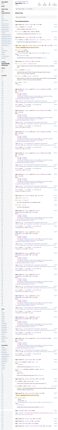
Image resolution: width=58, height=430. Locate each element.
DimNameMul (18, 297)
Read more (34, 29)
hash (18, 362)
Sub (34, 324)
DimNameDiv (18, 233)
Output (28, 98)
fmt (18, 39)
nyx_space (17, 1)
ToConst (32, 98)
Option (30, 63)
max (18, 147)
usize (26, 24)
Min (34, 160)
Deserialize (36, 45)
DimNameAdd (18, 212)
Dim (30, 61)
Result (42, 39)
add (18, 104)
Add (34, 96)
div (18, 126)
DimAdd (42, 89)
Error (48, 39)
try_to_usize (21, 63)
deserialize (20, 50)
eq (18, 381)
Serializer (30, 402)
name (18, 200)
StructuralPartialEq (35, 426)
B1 (51, 413)
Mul (34, 181)
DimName (31, 195)
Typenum (31, 96)
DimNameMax (18, 255)
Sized (21, 373)
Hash (30, 359)
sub (18, 332)
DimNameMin (18, 276)
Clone (31, 24)
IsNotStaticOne (23, 423)
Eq (30, 421)
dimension (25, 1)
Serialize (32, 393)
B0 (22, 414)
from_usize (20, 76)
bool (25, 82)
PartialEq (32, 379)
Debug (31, 37)
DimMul (42, 174)
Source (16, 5)
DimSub (42, 338)
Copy (30, 418)
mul (18, 189)
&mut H (41, 369)
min (18, 168)
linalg (21, 1)
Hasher (21, 364)
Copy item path (27, 3)
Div (34, 117)
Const (27, 8)
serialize (20, 397)
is (18, 82)
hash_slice (20, 369)
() (45, 39)
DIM (20, 198)
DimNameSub (18, 318)
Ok (35, 402)
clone (18, 26)
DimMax (42, 131)
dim (18, 204)
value (18, 69)
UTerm (47, 413)
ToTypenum (24, 93)
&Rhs (29, 386)
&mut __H (34, 362)
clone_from (20, 31)
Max (34, 138)
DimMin (42, 153)
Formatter (32, 39)
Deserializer (37, 53)
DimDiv (42, 110)
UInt (26, 413)
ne (18, 386)
